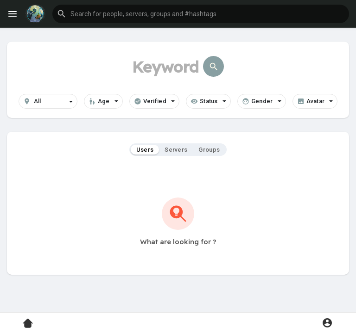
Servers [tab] (176, 149)
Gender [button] (261, 101)
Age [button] (103, 101)
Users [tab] (145, 149)
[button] (200, 14)
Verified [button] (154, 101)
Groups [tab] (209, 149)
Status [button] (208, 101)
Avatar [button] (315, 101)
